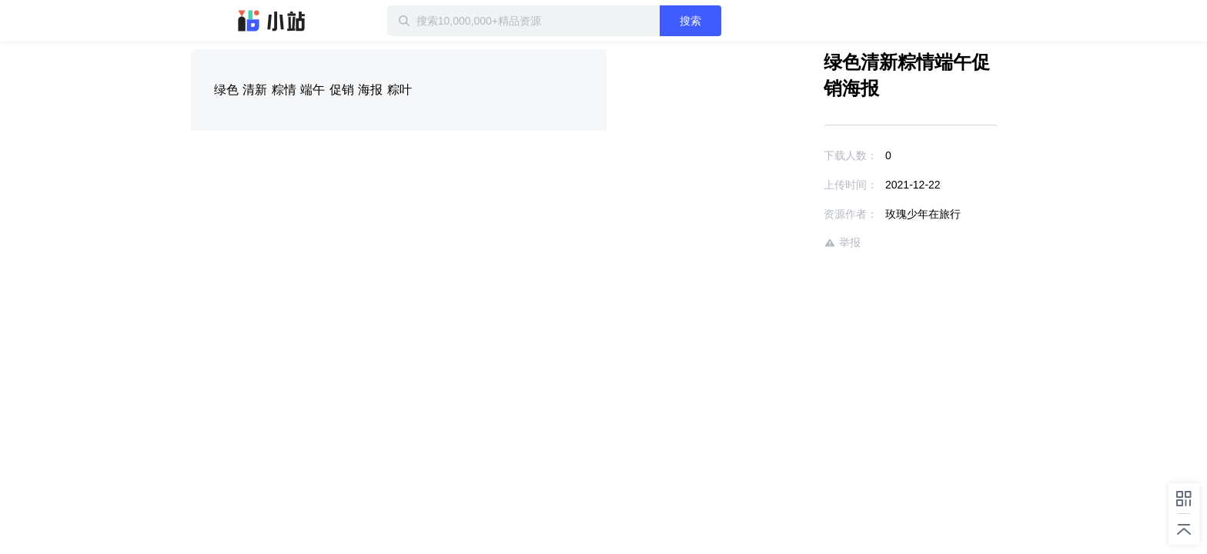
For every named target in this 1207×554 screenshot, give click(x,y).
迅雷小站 (271, 20)
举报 (797, 216)
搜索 (740, 21)
